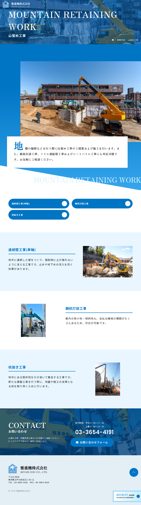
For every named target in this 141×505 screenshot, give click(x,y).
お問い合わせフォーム (94, 442)
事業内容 (121, 40)
